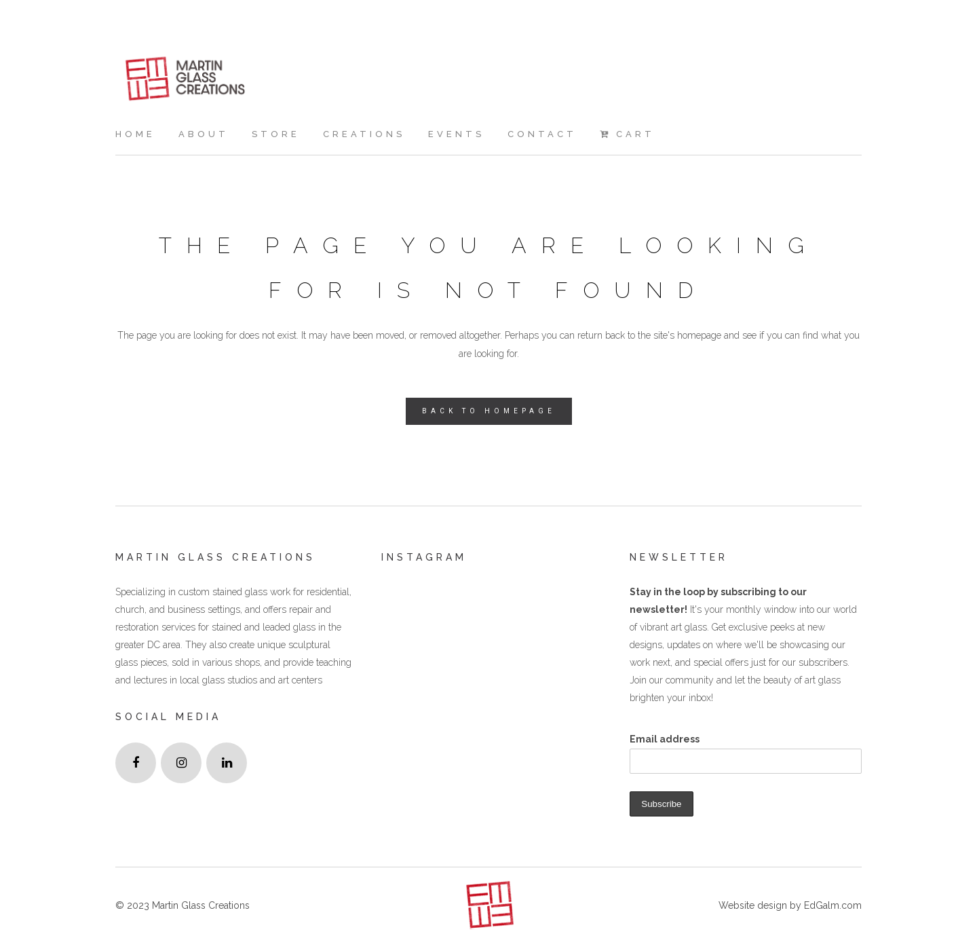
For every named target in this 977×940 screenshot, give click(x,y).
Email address (665, 739)
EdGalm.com (831, 905)
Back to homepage (489, 411)
